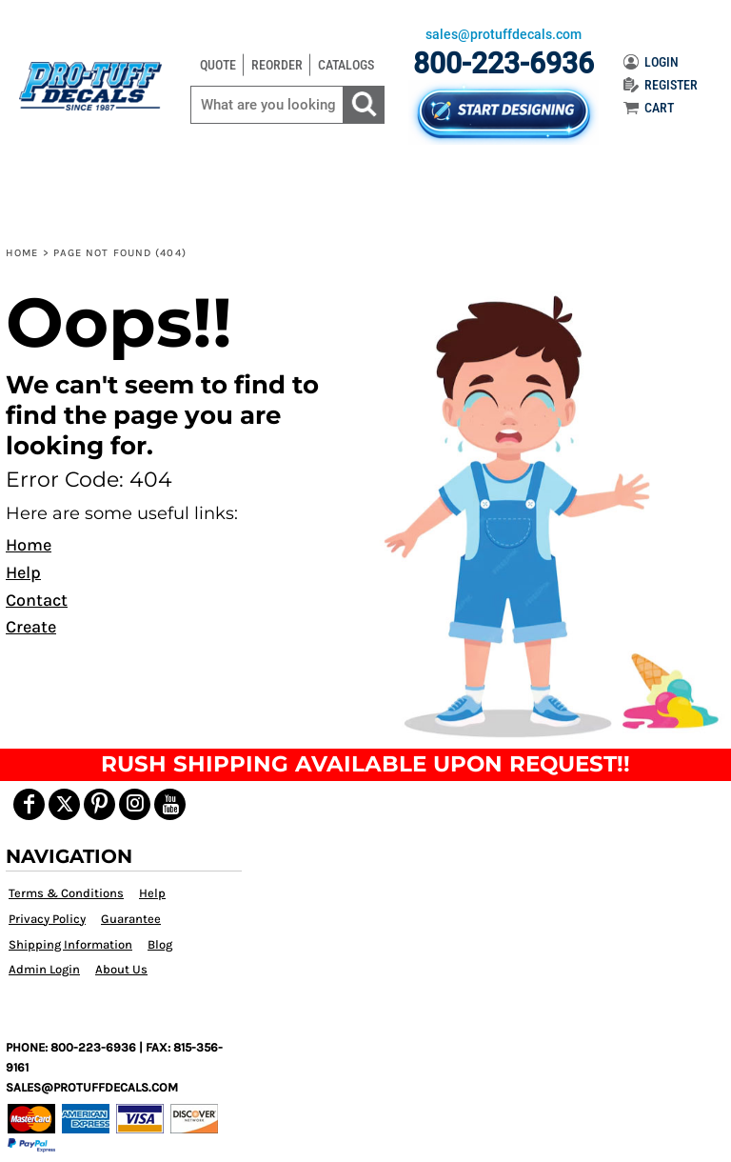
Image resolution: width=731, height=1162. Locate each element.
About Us (121, 969)
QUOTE (218, 64)
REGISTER (660, 84)
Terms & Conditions (66, 893)
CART (648, 107)
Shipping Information (70, 944)
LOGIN (651, 62)
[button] (546, 514)
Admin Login (44, 969)
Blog (160, 944)
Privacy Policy (47, 919)
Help (23, 572)
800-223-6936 (503, 63)
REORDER (277, 64)
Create (31, 626)
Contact (37, 600)
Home (22, 253)
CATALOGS (346, 64)
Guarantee (131, 919)
